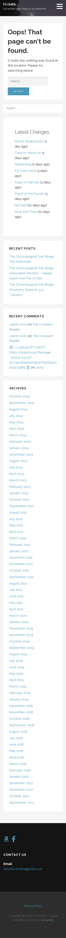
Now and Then (26, 212)
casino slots (18, 324)
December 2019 (21, 628)
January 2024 (19, 448)
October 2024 (19, 396)
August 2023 (18, 461)
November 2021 (21, 564)
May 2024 (16, 422)
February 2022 (19, 545)
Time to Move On (28, 153)
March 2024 (18, 435)
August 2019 (18, 654)
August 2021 (18, 583)
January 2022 (18, 551)
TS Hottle (9, 4)
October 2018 (19, 718)
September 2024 (21, 403)
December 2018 (21, 706)
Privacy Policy (33, 906)
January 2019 (19, 699)
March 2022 (17, 538)
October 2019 (19, 641)
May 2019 (16, 673)
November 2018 (21, 712)
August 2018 (18, 731)
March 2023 (17, 480)
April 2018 (16, 757)
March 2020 (18, 615)
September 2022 (21, 506)
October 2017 (19, 796)
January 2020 (19, 622)
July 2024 (16, 416)
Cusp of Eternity (27, 182)
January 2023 (19, 493)
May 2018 (16, 751)
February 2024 (20, 441)
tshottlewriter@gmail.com (23, 869)
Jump (40, 367)
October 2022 (19, 499)
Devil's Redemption (29, 141)
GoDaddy (47, 920)
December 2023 (21, 454)
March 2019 (17, 686)
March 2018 (17, 764)
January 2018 (19, 776)
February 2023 (19, 487)
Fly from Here (25, 171)
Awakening (23, 164)
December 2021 (21, 557)
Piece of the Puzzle (29, 193)
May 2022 (16, 525)
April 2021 (16, 609)
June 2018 (16, 744)
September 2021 (21, 577)
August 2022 (18, 512)
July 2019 (16, 660)
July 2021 (15, 590)
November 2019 (21, 635)
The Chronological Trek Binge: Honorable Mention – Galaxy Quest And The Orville (31, 273)
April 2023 (16, 474)
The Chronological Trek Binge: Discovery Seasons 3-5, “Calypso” (31, 290)
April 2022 (16, 532)
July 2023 (16, 467)
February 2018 (19, 770)
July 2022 (16, 519)
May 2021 (16, 602)
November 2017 (21, 789)
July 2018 (16, 738)
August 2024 (18, 409)
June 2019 (16, 667)
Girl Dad (21, 205)
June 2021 (16, 596)
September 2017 (21, 802)
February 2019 (19, 693)
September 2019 (21, 648)
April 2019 (16, 680)
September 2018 (21, 725)
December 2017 (21, 783)
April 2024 (16, 428)
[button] (61, 6)
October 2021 (19, 570)
